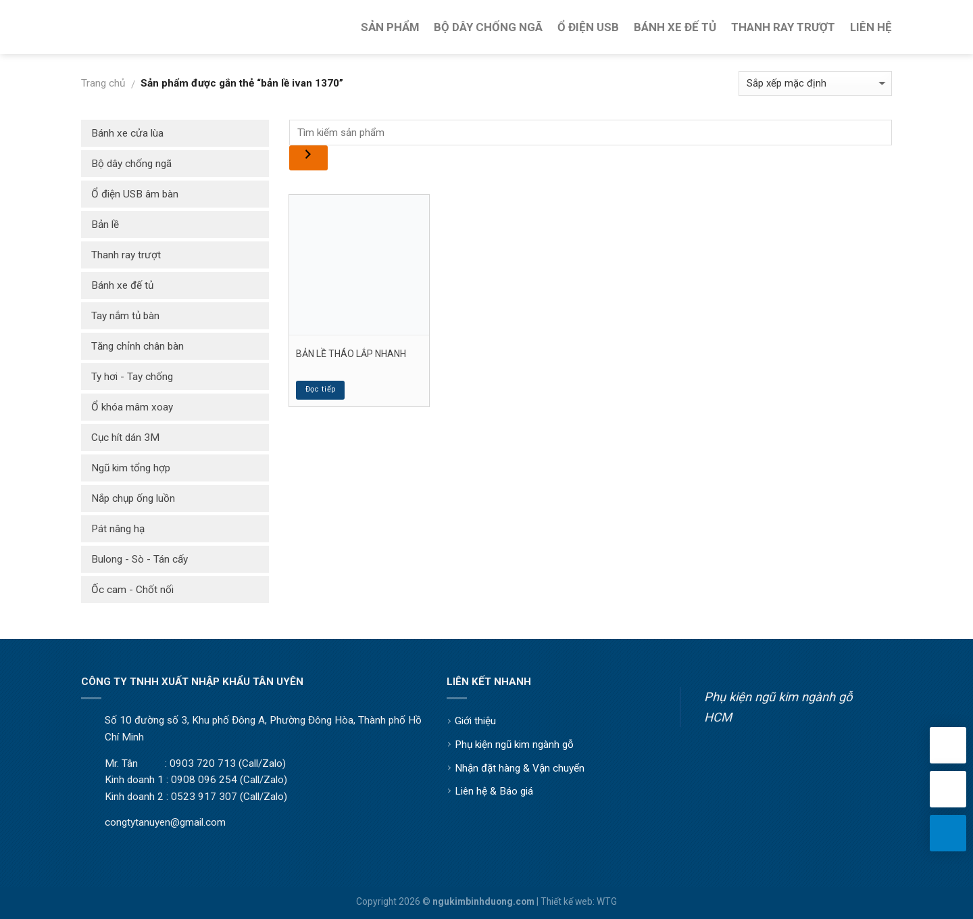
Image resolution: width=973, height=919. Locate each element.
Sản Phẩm (390, 27)
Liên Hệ (871, 27)
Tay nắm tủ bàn (125, 316)
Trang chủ (103, 83)
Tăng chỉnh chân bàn (137, 346)
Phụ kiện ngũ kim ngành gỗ (514, 744)
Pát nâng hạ (118, 529)
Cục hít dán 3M (125, 437)
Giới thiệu (475, 721)
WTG (607, 901)
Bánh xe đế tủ (122, 285)
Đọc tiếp (320, 389)
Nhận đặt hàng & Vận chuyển (519, 768)
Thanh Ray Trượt (783, 27)
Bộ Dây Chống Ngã (488, 27)
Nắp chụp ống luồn (133, 498)
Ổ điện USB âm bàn (134, 194)
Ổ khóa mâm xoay (132, 407)
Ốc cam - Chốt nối (132, 590)
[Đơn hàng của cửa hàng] (815, 83)
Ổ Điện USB (588, 27)
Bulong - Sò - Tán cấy (139, 559)
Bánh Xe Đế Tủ (675, 27)
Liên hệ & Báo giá (494, 791)
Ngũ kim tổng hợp (130, 468)
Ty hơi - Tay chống (132, 377)
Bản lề (105, 224)
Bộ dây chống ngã (131, 164)
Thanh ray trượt (126, 255)
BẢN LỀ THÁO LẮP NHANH (351, 353)
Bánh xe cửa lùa (127, 133)
